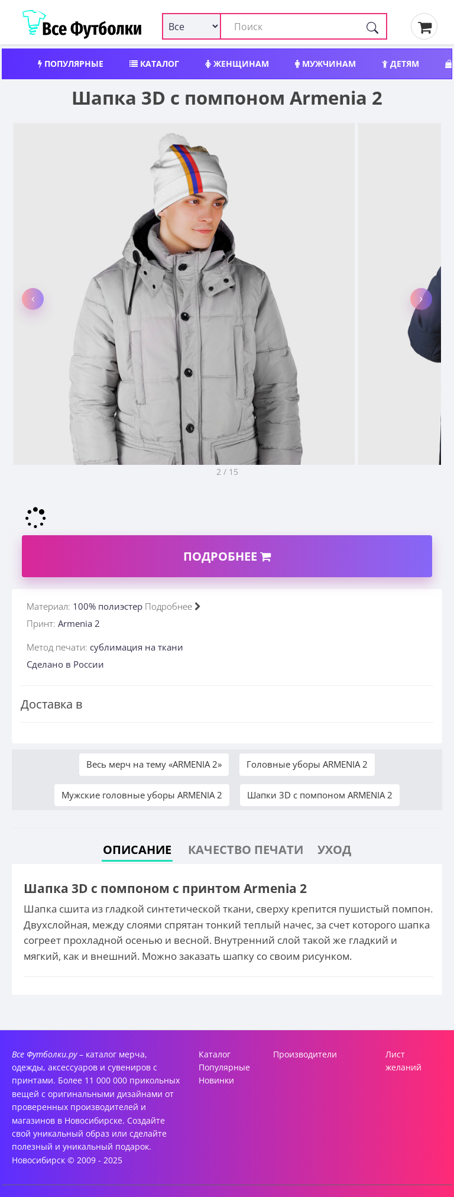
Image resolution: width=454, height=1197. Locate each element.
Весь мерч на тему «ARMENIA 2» (154, 764)
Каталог (154, 63)
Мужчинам (325, 63)
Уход (334, 850)
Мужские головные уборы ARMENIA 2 (141, 795)
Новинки (216, 1080)
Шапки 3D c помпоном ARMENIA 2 (320, 795)
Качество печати (245, 850)
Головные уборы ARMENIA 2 (307, 764)
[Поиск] (372, 26)
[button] (33, 299)
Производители (305, 1054)
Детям (400, 63)
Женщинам (237, 63)
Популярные (70, 63)
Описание (137, 850)
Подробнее (227, 556)
